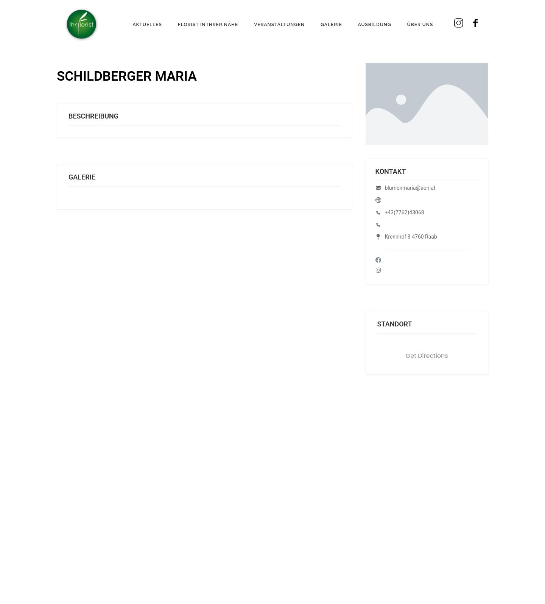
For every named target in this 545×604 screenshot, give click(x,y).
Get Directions (427, 355)
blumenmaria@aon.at (410, 188)
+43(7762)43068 (404, 212)
